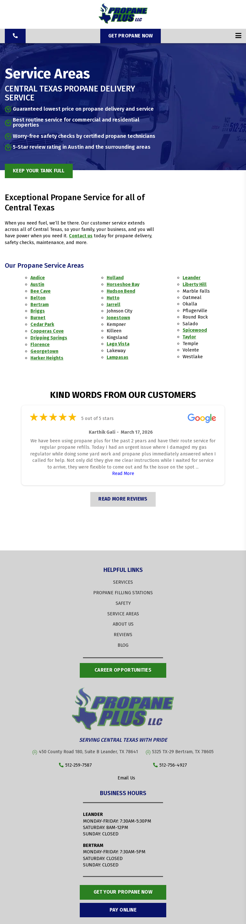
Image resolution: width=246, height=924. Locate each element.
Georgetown (44, 349)
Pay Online (123, 907)
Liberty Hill (195, 284)
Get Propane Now (131, 36)
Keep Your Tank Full (40, 170)
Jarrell (114, 303)
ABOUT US (123, 621)
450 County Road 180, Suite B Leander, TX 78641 (89, 748)
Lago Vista (118, 342)
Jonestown (119, 317)
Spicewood (195, 329)
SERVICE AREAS (123, 610)
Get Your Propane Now (123, 889)
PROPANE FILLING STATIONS (123, 590)
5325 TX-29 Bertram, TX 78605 (184, 748)
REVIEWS (123, 631)
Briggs (37, 310)
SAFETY (123, 600)
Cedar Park (42, 323)
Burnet (38, 317)
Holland (116, 277)
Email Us (123, 774)
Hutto (113, 297)
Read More (123, 471)
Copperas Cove (47, 329)
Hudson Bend (121, 290)
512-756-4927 (170, 761)
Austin (37, 284)
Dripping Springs (49, 336)
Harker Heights (47, 356)
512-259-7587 (75, 761)
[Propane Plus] (123, 22)
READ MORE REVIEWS (123, 497)
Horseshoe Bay (124, 284)
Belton (38, 297)
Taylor (190, 336)
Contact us (81, 236)
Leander (192, 277)
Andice (37, 277)
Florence (40, 342)
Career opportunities (123, 667)
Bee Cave (40, 290)
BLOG (123, 641)
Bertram (39, 303)
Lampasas (118, 356)
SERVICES (123, 579)
